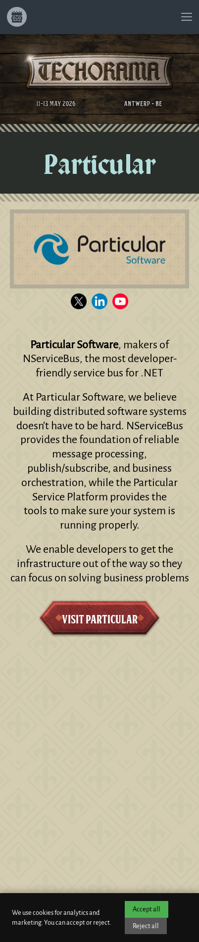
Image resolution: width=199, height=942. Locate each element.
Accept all (146, 909)
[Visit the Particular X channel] (79, 301)
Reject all (146, 926)
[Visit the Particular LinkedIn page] (99, 301)
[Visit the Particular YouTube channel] (120, 301)
